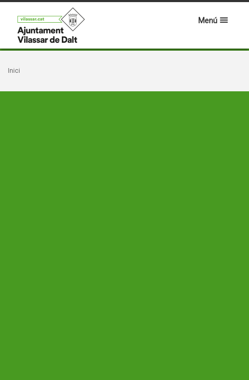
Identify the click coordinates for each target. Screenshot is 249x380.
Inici (14, 70)
